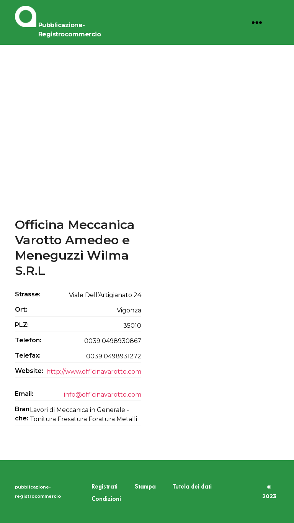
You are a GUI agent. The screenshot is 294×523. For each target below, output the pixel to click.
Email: (24, 393)
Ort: (21, 309)
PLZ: (22, 325)
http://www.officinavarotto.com (93, 371)
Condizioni (106, 499)
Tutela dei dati (192, 487)
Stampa (145, 487)
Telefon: (28, 340)
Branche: (22, 413)
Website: (29, 370)
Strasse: (28, 294)
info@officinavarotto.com (102, 394)
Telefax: (28, 355)
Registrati (104, 487)
